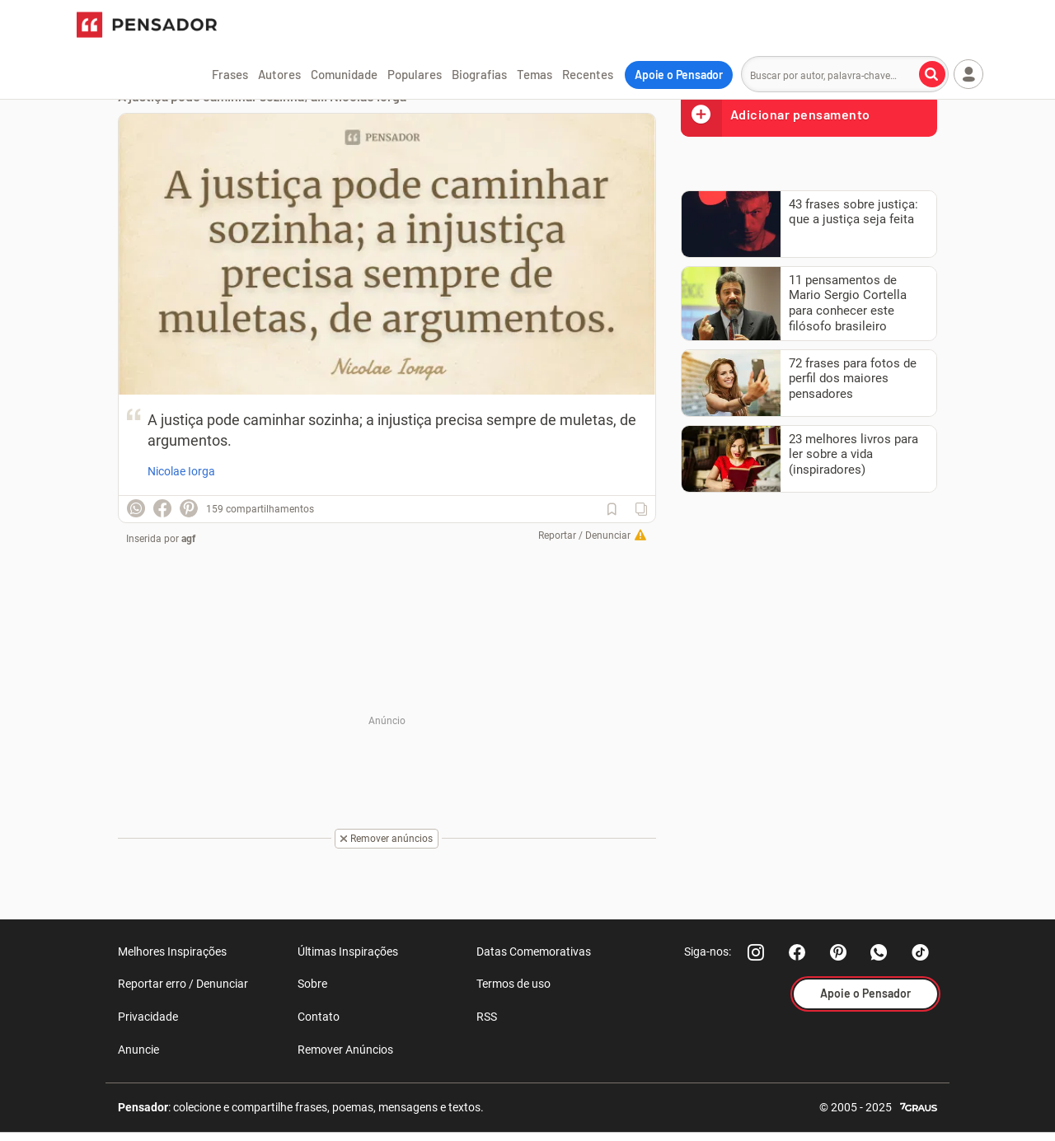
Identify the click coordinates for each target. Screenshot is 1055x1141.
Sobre (312, 983)
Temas (534, 74)
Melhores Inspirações (172, 951)
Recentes (587, 74)
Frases (230, 74)
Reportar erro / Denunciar (183, 983)
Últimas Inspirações (348, 951)
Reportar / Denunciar (584, 535)
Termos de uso (513, 983)
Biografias (479, 74)
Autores (279, 74)
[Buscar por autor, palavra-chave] (932, 74)
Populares (414, 74)
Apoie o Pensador (679, 75)
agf (188, 539)
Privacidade (148, 1016)
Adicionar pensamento (775, 114)
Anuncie (138, 1049)
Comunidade (344, 74)
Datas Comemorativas (533, 951)
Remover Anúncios (345, 1049)
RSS (486, 1016)
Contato (319, 1016)
